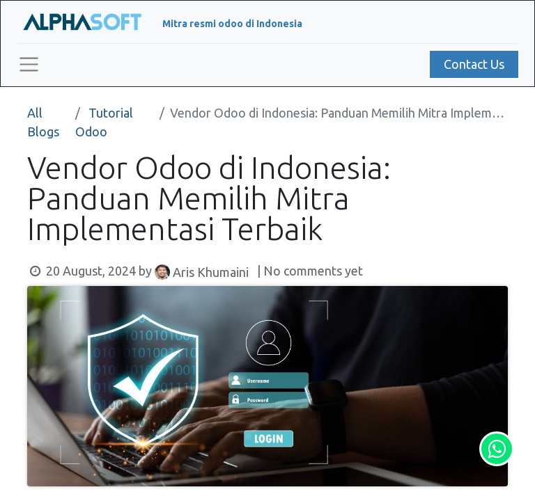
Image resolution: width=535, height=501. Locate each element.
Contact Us (474, 64)
